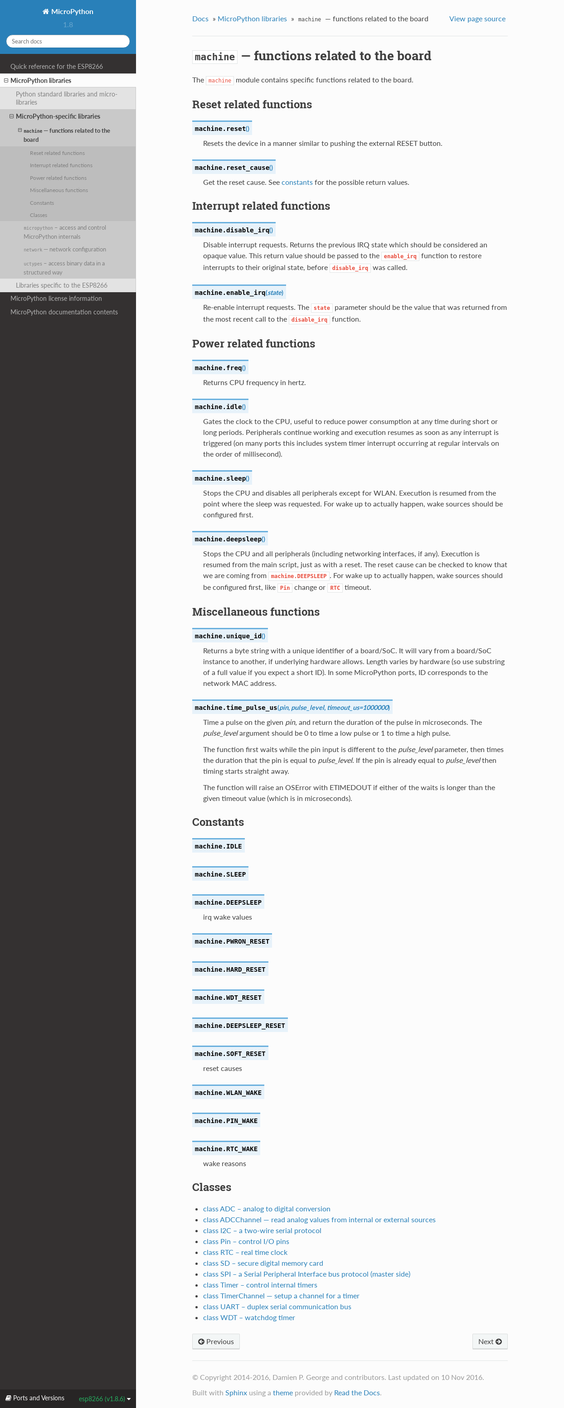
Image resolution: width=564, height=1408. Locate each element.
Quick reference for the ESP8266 (56, 66)
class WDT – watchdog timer (249, 1317)
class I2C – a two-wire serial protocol (262, 1230)
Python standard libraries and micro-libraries (66, 98)
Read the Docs (357, 1392)
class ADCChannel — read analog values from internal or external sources (319, 1219)
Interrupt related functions (61, 165)
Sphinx (236, 1392)
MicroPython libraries (37, 81)
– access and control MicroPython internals (65, 232)
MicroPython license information (56, 298)
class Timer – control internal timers (260, 1284)
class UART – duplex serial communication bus (277, 1306)
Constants (42, 202)
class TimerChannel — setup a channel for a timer (281, 1295)
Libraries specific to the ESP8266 (61, 285)
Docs (200, 18)
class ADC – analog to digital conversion (267, 1208)
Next (490, 1341)
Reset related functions (57, 152)
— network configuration (65, 249)
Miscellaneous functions (59, 190)
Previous (216, 1341)
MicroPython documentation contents (64, 312)
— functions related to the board (64, 134)
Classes (38, 215)
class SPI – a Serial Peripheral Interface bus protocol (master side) (306, 1273)
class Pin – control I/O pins (246, 1241)
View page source (477, 18)
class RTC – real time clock (245, 1252)
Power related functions (58, 177)
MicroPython (71, 11)
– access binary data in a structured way (64, 268)
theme (283, 1392)
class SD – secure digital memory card (263, 1263)
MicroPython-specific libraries (55, 116)
